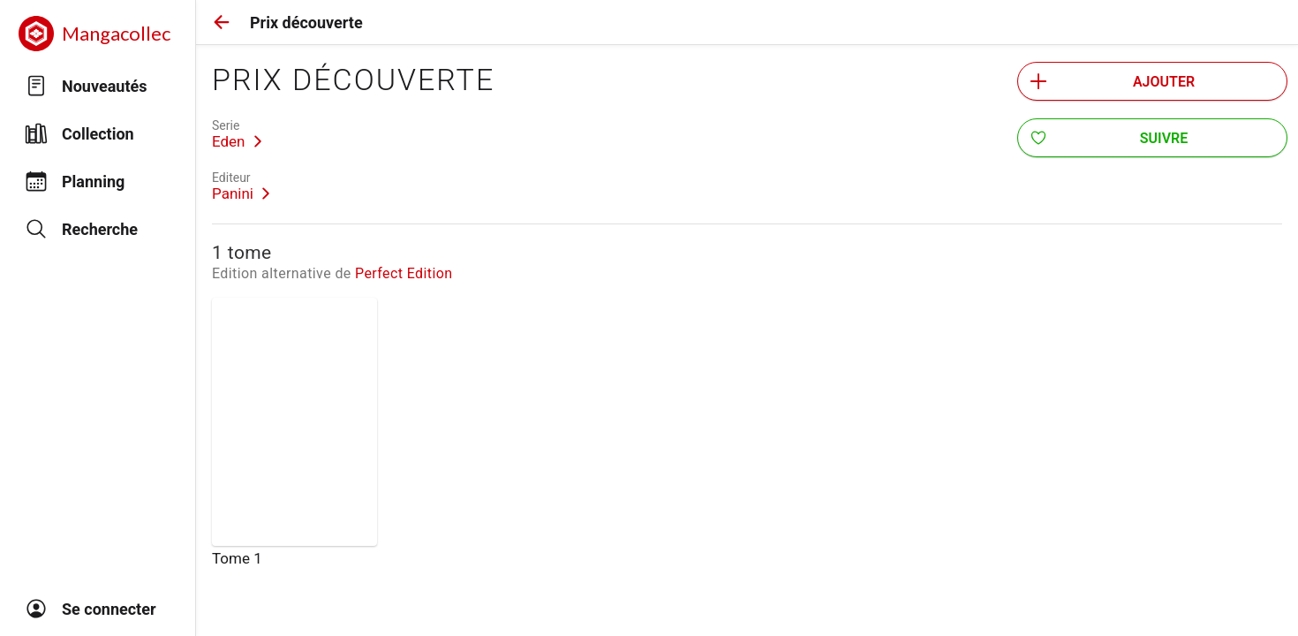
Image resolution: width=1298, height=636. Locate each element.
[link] (237, 134)
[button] (221, 22)
